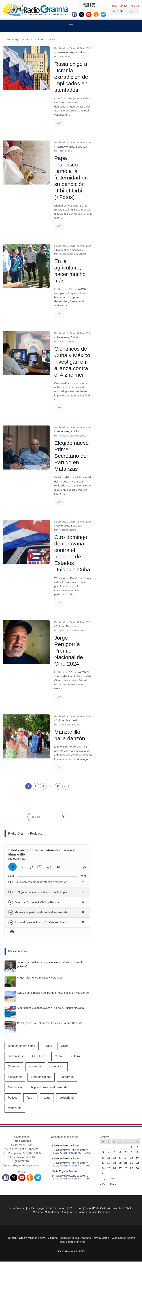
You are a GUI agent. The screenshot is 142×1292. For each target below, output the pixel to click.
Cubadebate (52, 1212)
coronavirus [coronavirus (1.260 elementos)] (15, 1056)
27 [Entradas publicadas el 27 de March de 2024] (120, 1168)
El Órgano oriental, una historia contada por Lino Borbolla (49, 892)
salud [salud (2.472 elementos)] (46, 1097)
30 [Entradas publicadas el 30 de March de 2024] (137, 1168)
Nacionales (76, 249)
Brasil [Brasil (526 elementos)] (48, 1045)
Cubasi (91, 1212)
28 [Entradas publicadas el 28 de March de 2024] (125, 1168)
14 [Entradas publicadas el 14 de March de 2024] (125, 1157)
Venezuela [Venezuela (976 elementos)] (15, 1107)
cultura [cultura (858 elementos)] (75, 1056)
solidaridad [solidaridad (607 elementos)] (67, 1097)
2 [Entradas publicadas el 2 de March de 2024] (137, 1146)
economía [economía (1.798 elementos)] (35, 1066)
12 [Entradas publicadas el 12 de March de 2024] (114, 1157)
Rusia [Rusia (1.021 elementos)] (30, 1097)
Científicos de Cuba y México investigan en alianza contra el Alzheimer (72, 362)
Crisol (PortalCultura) (97, 1208)
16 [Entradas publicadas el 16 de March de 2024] (137, 1157)
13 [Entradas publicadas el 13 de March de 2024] (120, 1157)
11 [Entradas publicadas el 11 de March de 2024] (108, 1157)
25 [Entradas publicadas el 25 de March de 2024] (108, 1168)
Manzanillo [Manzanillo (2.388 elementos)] (15, 1087)
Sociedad (81, 146)
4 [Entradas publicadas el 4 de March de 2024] (108, 1152)
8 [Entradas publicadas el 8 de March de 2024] (131, 1152)
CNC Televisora (56, 1208)
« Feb (103, 1184)
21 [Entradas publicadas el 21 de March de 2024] (125, 1162)
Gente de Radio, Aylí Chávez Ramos (37, 902)
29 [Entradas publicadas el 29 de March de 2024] (131, 1168)
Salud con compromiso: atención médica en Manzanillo (48, 881)
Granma (38, 1212)
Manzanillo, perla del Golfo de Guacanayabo (41, 912)
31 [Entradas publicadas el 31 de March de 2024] (103, 1173)
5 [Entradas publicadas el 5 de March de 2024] (114, 1152)
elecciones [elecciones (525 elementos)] (15, 1076)
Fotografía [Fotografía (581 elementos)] (67, 1076)
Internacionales (65, 52)
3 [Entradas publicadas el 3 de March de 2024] (103, 1152)
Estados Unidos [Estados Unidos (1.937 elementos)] (41, 1076)
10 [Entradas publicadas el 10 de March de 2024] (103, 1157)
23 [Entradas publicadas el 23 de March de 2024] (137, 1162)
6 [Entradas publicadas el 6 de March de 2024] (120, 1152)
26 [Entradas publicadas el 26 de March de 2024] (114, 1168)
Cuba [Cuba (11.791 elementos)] (58, 1056)
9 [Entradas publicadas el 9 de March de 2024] (137, 1152)
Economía (62, 249)
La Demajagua (36, 1208)
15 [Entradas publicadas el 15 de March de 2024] (131, 1157)
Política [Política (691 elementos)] (12, 1097)
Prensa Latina (77, 1212)
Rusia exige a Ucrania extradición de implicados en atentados (71, 77)
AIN (64, 1212)
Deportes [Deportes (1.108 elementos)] (14, 1066)
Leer (59, 122)
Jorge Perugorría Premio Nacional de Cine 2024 (68, 651)
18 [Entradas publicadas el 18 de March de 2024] (108, 1162)
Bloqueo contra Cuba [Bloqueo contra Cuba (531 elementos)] (21, 1045)
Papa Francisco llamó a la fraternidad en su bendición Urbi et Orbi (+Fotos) (71, 177)
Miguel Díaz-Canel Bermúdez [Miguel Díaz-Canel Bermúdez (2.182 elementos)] (50, 1087)
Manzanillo (72, 720)
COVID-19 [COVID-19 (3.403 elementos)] (39, 1056)
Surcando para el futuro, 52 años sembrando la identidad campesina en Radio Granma (67, 922)
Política (80, 52)
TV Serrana (75, 1208)
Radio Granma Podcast (25, 833)
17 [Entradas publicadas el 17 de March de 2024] (103, 1162)
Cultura (60, 626)
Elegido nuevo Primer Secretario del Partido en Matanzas (71, 456)
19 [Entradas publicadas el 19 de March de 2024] (114, 1162)
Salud (74, 337)
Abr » (112, 1184)
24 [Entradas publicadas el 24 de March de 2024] (103, 1168)
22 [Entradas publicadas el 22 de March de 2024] (131, 1162)
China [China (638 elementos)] (65, 1045)
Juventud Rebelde (123, 1208)
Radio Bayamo (16, 1208)
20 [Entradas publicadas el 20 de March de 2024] (120, 1162)
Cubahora (104, 1212)
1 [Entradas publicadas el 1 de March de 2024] (131, 1146)
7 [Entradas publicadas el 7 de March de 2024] (125, 1152)
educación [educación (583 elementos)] (57, 1066)
